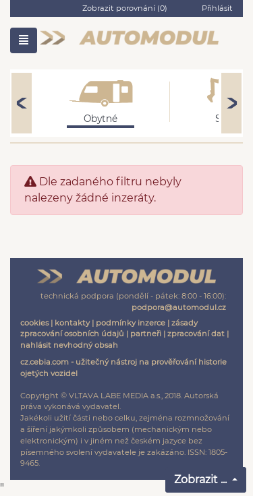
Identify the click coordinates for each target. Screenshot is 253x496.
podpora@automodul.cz (179, 307)
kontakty (72, 323)
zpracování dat (196, 333)
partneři (145, 333)
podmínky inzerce (130, 323)
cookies (34, 323)
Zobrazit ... (201, 479)
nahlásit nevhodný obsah (69, 345)
